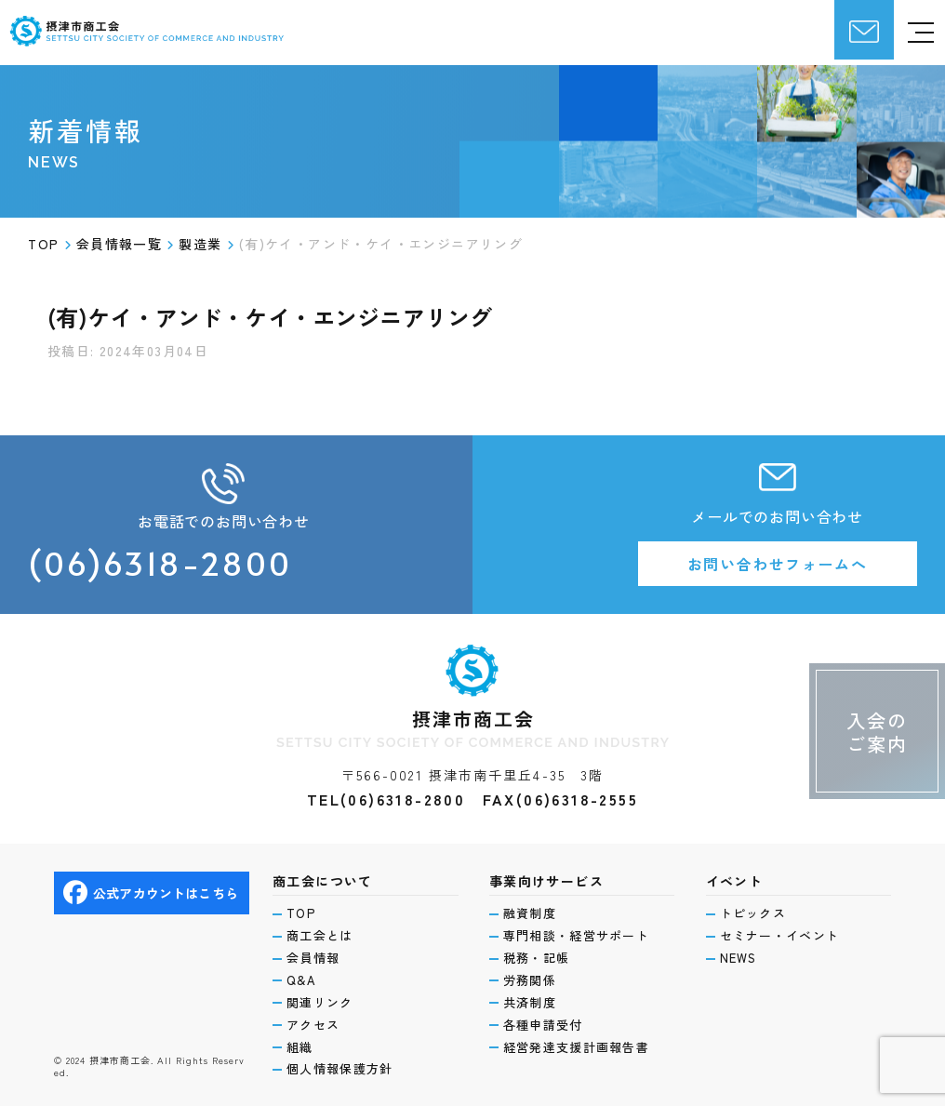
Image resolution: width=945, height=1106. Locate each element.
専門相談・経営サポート (576, 935)
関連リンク (319, 1002)
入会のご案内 (877, 732)
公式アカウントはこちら (150, 893)
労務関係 (529, 980)
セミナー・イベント (780, 935)
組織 (299, 1047)
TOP (300, 913)
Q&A (301, 980)
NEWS (738, 958)
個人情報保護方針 (339, 1068)
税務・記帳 (536, 958)
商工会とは (319, 935)
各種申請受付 (543, 1025)
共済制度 (529, 1002)
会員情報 (312, 958)
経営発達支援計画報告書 (576, 1047)
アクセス (312, 1025)
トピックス (753, 913)
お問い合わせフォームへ (777, 564)
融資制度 (529, 913)
